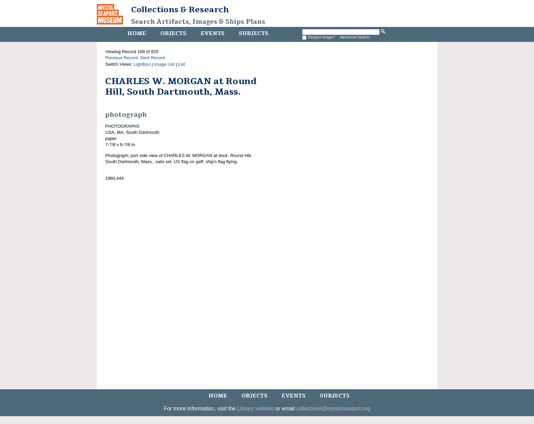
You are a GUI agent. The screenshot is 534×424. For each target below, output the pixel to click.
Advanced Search (355, 37)
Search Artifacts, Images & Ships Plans (198, 21)
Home (136, 33)
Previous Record (121, 57)
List (181, 64)
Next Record (152, 57)
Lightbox (142, 64)
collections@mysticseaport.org (333, 408)
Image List (164, 64)
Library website (255, 408)
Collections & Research (180, 9)
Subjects (253, 33)
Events (212, 33)
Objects (173, 33)
